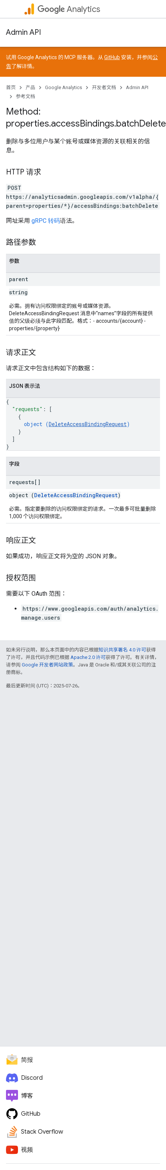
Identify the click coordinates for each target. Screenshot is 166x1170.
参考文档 (25, 96)
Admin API (23, 32)
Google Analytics (63, 87)
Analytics (68, 9)
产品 (30, 87)
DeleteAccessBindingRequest (88, 424)
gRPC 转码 (45, 220)
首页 (11, 87)
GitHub (112, 57)
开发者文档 (104, 87)
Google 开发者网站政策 (47, 665)
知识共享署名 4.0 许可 (122, 650)
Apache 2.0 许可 (88, 657)
